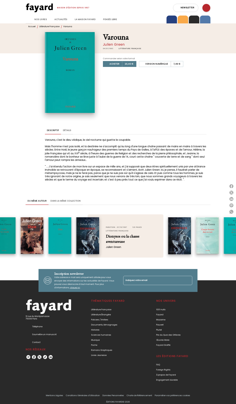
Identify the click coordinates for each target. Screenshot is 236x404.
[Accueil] (39, 8)
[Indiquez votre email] (153, 280)
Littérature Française (49, 26)
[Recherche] (206, 8)
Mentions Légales (54, 395)
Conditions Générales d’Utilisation (83, 395)
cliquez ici (75, 287)
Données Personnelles (113, 395)
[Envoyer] (188, 280)
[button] (185, 8)
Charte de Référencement (139, 395)
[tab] (29, 19)
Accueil (32, 26)
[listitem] (28, 357)
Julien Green (114, 44)
